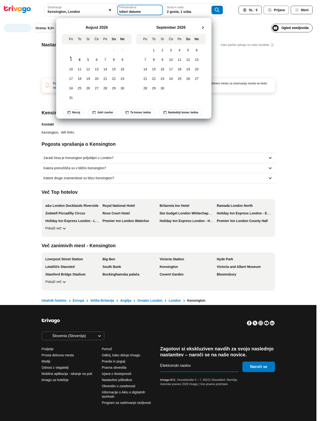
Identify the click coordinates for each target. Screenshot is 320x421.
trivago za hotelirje (55, 380)
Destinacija (55, 7)
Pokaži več (56, 228)
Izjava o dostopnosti (116, 374)
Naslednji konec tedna (180, 112)
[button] (80, 10)
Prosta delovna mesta (58, 355)
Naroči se (258, 367)
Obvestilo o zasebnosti (118, 386)
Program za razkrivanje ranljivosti (126, 403)
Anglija (125, 300)
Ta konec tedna (138, 112)
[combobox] (80, 10)
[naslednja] (203, 27)
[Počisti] (110, 10)
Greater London (149, 300)
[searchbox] (80, 11)
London (175, 300)
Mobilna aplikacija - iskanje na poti (67, 374)
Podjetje (48, 349)
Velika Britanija (102, 300)
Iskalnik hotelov (54, 300)
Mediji (46, 361)
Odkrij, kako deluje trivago (121, 355)
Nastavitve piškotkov (117, 380)
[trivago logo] (17, 10)
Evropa (78, 300)
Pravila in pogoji (113, 361)
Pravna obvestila (114, 367)
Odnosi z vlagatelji (55, 367)
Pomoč (107, 349)
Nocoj (73, 112)
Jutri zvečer (102, 112)
